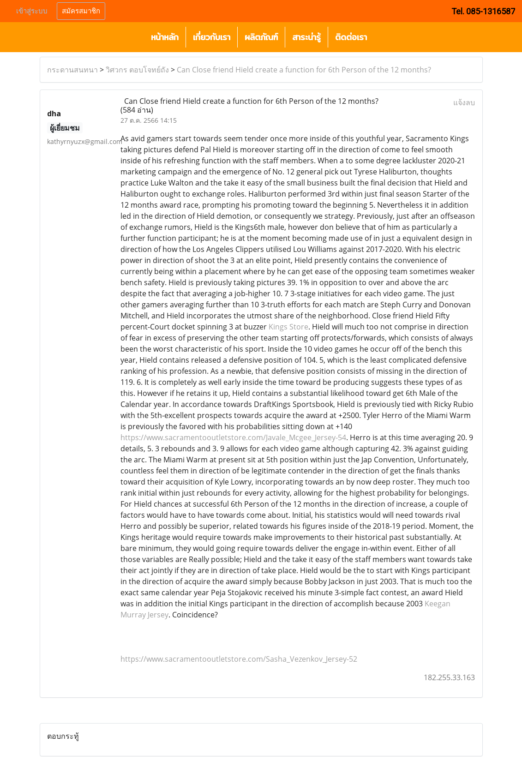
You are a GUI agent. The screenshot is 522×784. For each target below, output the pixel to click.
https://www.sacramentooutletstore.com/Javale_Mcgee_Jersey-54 (233, 437)
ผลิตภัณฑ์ (261, 37)
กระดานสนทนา (72, 70)
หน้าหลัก (165, 37)
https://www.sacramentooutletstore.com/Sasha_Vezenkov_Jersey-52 (238, 659)
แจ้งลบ (464, 102)
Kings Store (288, 327)
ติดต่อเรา (351, 37)
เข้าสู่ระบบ (32, 11)
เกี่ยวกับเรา (211, 37)
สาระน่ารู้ (306, 37)
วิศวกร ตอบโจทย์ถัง (137, 70)
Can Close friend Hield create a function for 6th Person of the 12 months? (304, 70)
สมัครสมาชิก (81, 11)
